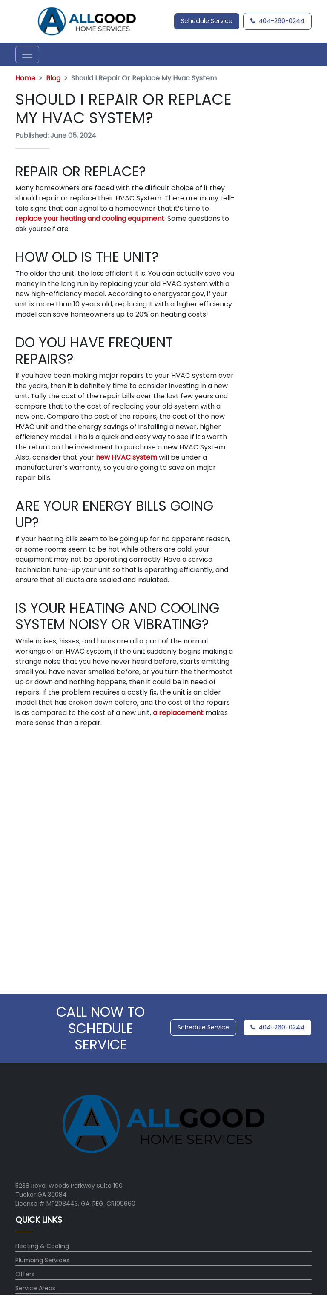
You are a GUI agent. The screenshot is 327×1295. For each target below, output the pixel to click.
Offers (24, 1274)
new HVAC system (126, 457)
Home (25, 78)
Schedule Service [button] (206, 21)
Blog (53, 78)
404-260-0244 (277, 21)
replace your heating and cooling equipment (89, 218)
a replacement (178, 713)
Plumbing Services (42, 1260)
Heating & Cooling (42, 1246)
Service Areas (35, 1288)
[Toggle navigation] (27, 54)
